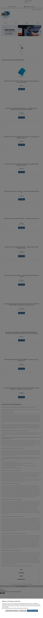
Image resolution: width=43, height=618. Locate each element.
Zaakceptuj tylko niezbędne (12, 610)
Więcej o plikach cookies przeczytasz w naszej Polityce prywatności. (15, 608)
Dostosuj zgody (23, 610)
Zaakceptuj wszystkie (32, 610)
